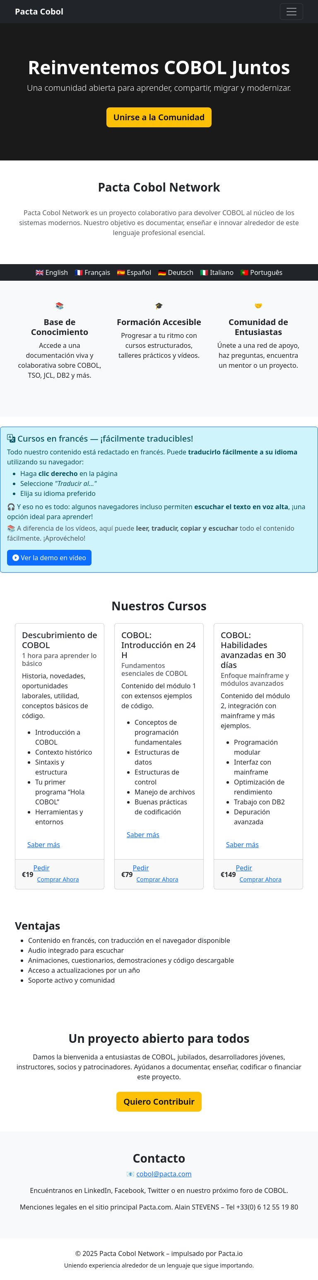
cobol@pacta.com (163, 1173)
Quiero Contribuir (159, 1101)
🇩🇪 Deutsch (175, 272)
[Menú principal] (291, 11)
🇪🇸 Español (134, 272)
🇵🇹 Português (261, 272)
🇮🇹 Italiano (217, 272)
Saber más (43, 844)
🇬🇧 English (52, 272)
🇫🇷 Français (92, 272)
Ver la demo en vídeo (49, 557)
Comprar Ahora (58, 879)
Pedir (41, 867)
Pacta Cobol (39, 11)
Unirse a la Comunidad (159, 117)
